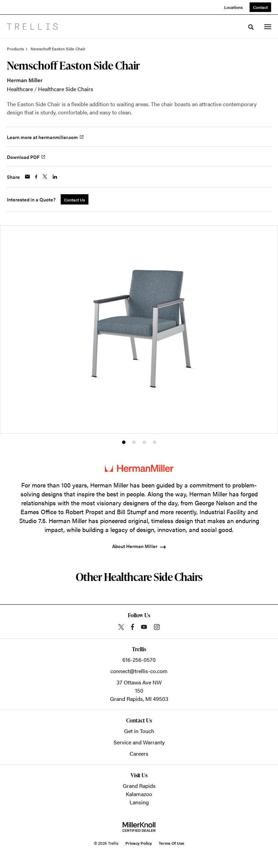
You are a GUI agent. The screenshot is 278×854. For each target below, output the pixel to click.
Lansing (139, 802)
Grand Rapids (139, 786)
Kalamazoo (139, 794)
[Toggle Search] (251, 27)
